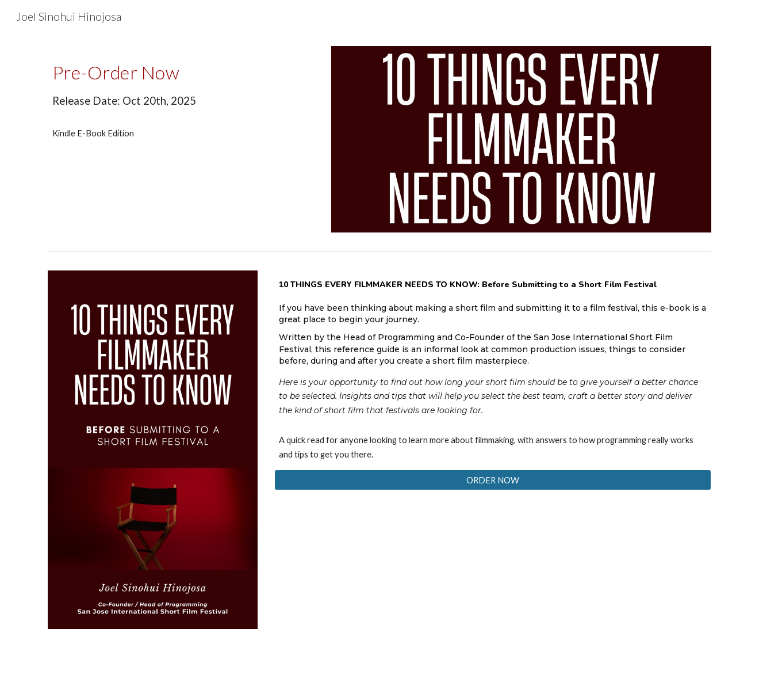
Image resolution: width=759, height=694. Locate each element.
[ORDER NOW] (493, 480)
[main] (181, 82)
